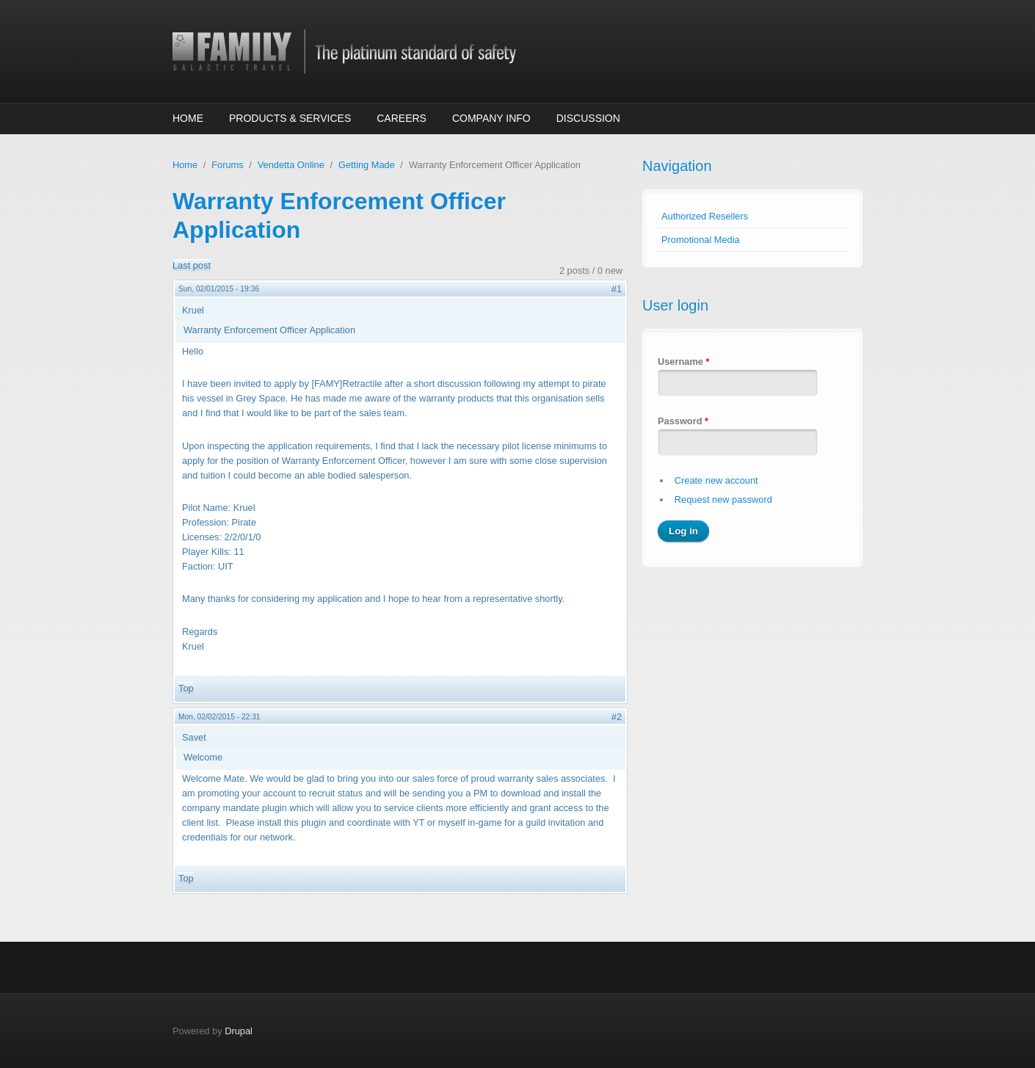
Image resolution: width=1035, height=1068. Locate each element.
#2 (616, 716)
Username (683, 361)
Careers (401, 118)
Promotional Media (700, 239)
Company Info (491, 118)
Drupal (239, 1030)
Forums (227, 164)
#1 (616, 288)
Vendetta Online (291, 164)
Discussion (588, 118)
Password (683, 420)
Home (187, 118)
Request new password (723, 499)
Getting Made (366, 164)
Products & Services (290, 118)
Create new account (716, 480)
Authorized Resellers (704, 216)
